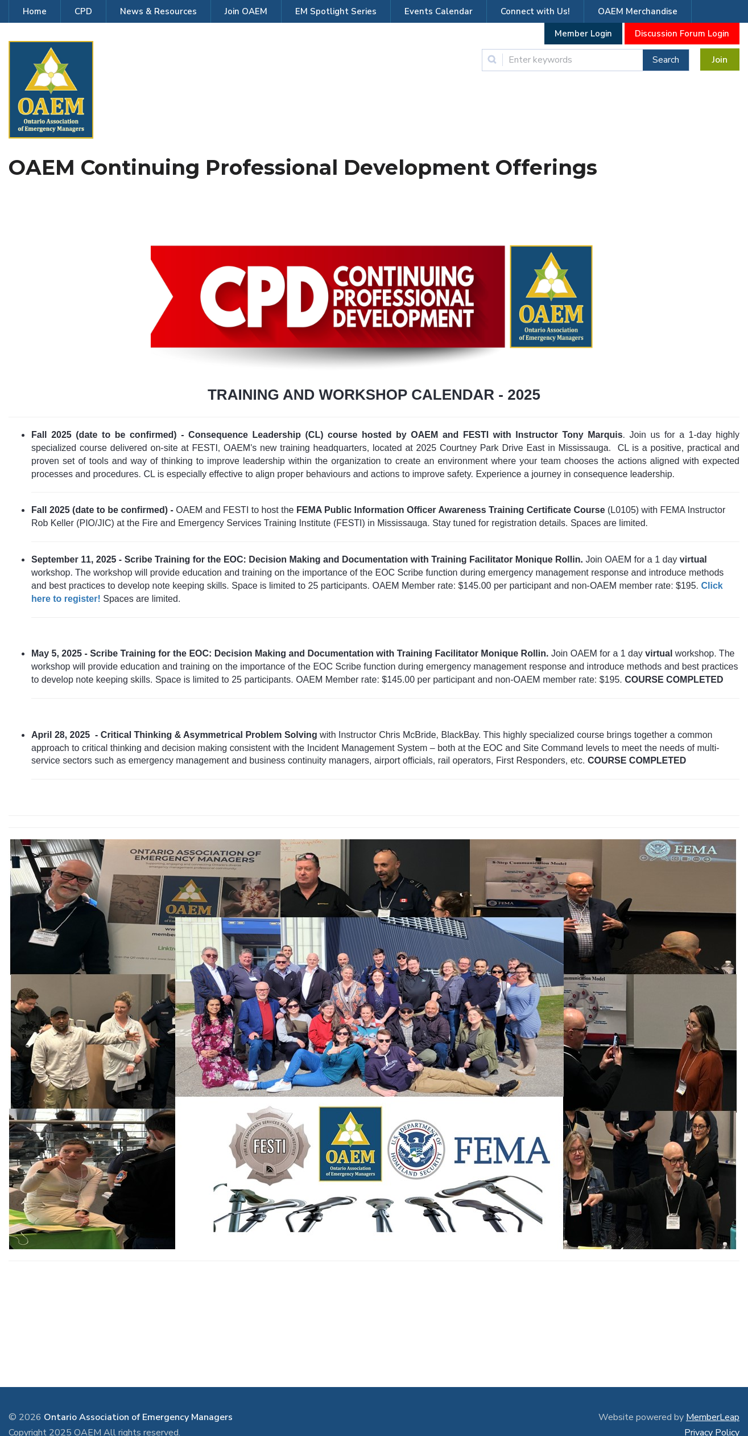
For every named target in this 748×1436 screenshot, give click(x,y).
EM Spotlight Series (336, 11)
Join (720, 60)
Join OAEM (246, 11)
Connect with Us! (535, 11)
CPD (83, 11)
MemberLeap (712, 1417)
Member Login (583, 33)
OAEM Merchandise (637, 11)
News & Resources (158, 11)
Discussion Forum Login (682, 33)
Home (35, 11)
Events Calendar (438, 11)
